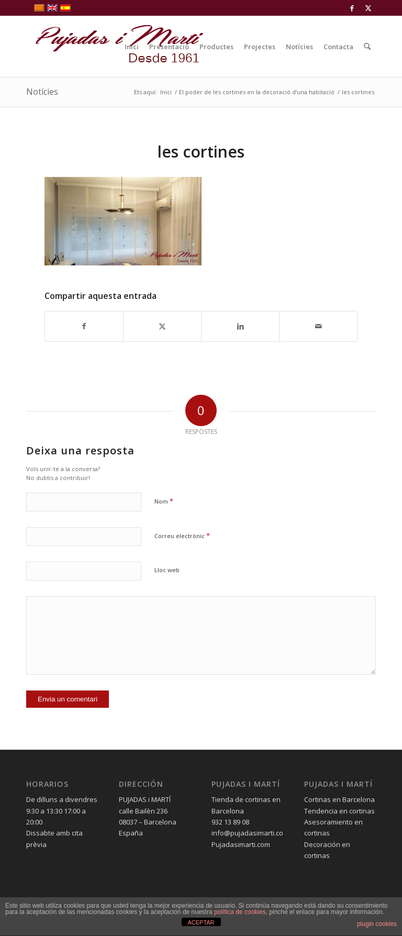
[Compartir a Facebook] (84, 326)
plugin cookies (377, 924)
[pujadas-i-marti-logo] (115, 46)
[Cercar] (367, 46)
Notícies (42, 91)
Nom (163, 501)
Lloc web (167, 570)
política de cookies (240, 912)
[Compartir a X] (162, 326)
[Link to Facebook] (352, 8)
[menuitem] (131, 46)
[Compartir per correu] (318, 326)
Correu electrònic (182, 535)
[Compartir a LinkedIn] (240, 326)
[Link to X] (368, 8)
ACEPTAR (200, 922)
